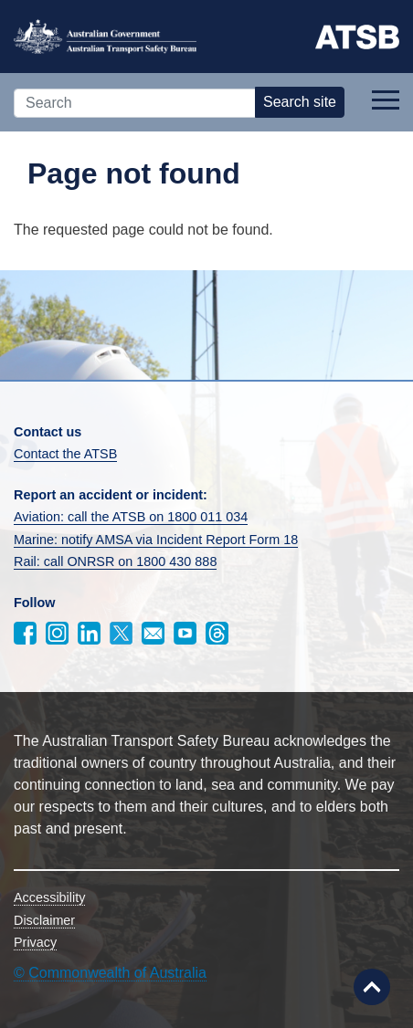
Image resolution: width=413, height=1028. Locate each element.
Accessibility (49, 897)
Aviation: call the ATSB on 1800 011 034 (131, 516)
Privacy (35, 942)
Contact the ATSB (65, 453)
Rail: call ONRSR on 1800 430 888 (115, 561)
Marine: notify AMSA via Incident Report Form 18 (156, 539)
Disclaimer (44, 920)
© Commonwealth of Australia (110, 973)
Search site (299, 102)
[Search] (135, 103)
